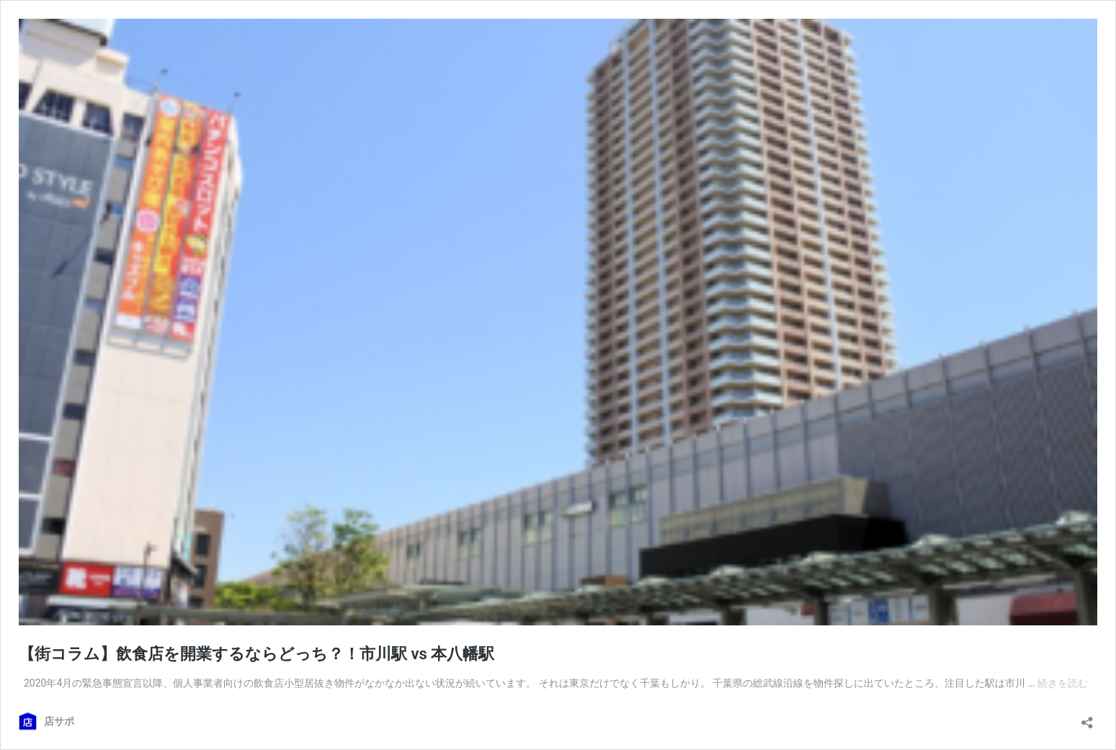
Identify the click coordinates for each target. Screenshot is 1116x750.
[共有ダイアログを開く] (1087, 718)
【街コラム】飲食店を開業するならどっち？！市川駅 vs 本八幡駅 (256, 654)
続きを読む (1062, 683)
